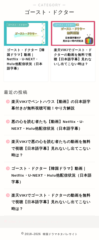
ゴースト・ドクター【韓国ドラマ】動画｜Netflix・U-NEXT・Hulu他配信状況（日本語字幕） (51, 175)
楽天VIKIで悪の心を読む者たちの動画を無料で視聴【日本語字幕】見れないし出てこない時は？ (51, 148)
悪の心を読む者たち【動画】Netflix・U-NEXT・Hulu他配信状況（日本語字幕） (47, 125)
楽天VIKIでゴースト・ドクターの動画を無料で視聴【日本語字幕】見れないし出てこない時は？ (51, 202)
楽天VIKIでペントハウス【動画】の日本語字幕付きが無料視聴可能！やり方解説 (51, 105)
